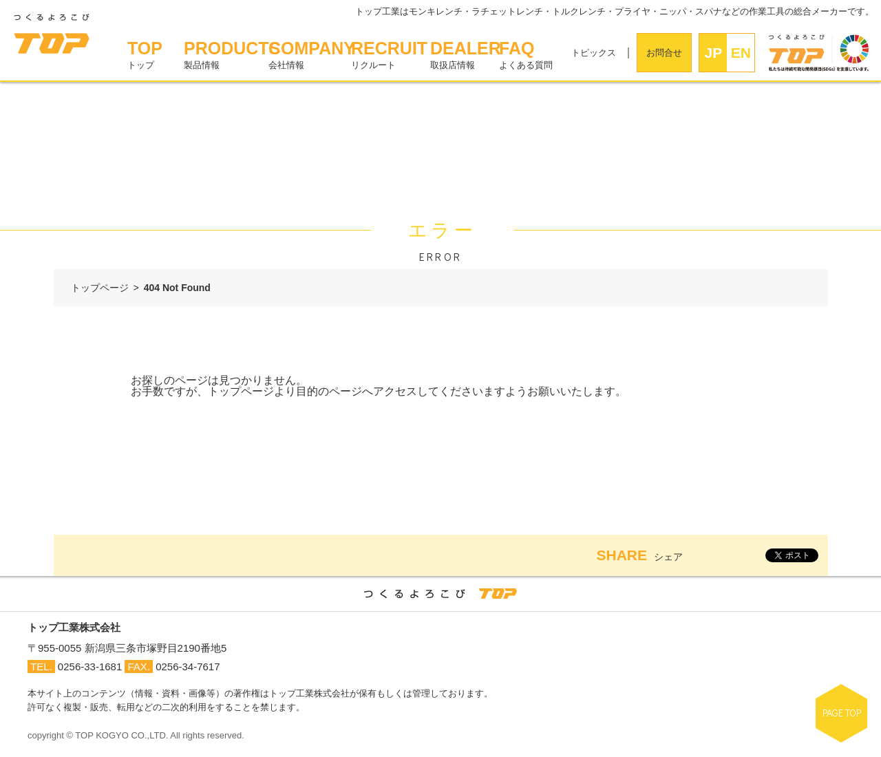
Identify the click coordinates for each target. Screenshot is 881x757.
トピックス (593, 52)
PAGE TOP (841, 712)
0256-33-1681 (90, 666)
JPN (714, 58)
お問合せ (664, 52)
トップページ (100, 287)
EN (741, 53)
